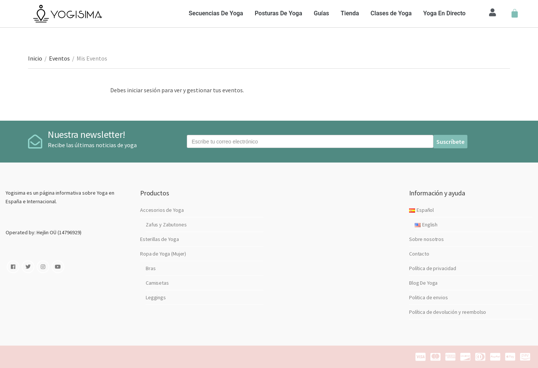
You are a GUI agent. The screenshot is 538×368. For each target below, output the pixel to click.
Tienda (350, 13)
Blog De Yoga (423, 282)
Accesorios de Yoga (161, 210)
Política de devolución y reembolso (447, 312)
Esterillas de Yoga (159, 239)
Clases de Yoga (391, 13)
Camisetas (157, 282)
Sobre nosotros (426, 239)
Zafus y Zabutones (166, 224)
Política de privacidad (432, 268)
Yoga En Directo (444, 13)
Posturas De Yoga (278, 13)
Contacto (419, 253)
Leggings (156, 297)
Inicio (35, 58)
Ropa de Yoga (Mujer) (163, 253)
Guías (321, 13)
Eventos (59, 58)
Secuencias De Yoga (216, 13)
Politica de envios (428, 297)
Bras (150, 268)
